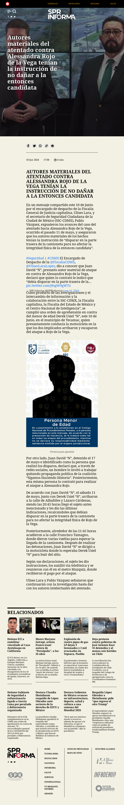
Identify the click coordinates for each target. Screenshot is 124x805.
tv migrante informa (51, 787)
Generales (63, 3)
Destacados (85, 3)
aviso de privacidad (78, 749)
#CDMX (53, 258)
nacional (49, 763)
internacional (52, 782)
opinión (48, 793)
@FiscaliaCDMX (62, 262)
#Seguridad (35, 258)
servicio (49, 777)
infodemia (50, 767)
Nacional (105, 3)
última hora (51, 753)
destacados (50, 758)
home (47, 749)
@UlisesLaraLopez (40, 266)
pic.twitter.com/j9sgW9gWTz (48, 285)
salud (47, 772)
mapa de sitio (74, 753)
